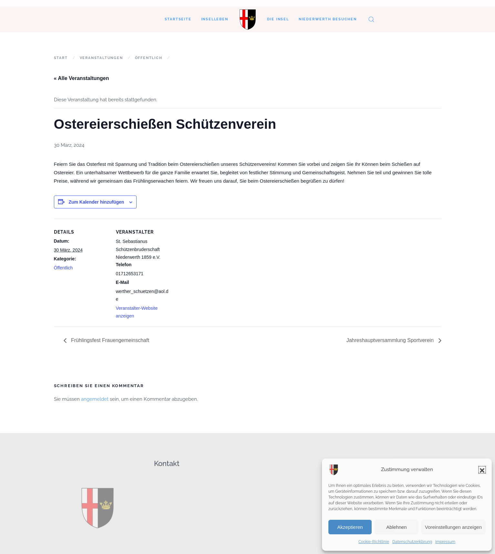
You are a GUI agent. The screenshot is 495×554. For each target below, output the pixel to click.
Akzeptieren (350, 527)
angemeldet (94, 399)
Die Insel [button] (278, 19)
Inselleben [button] (214, 19)
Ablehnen (396, 527)
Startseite (178, 19)
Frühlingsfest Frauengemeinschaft (109, 340)
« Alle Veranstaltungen (81, 78)
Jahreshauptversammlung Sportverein (390, 340)
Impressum (445, 541)
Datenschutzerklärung (412, 541)
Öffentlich (63, 267)
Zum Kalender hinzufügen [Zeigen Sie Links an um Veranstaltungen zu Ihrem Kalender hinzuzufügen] (96, 202)
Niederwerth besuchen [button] (328, 19)
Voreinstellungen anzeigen (453, 527)
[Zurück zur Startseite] (248, 19)
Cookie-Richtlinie (373, 541)
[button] (482, 470)
